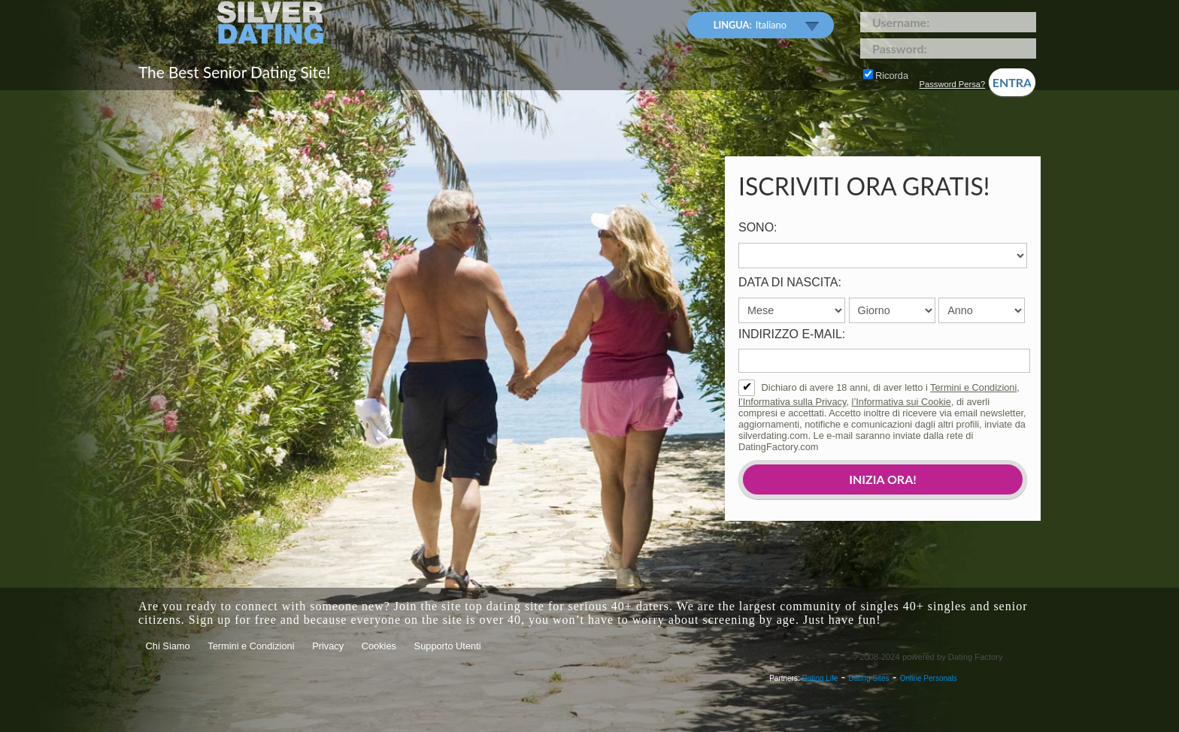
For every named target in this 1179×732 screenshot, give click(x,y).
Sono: (757, 227)
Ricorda (885, 75)
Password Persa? (953, 84)
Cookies (379, 646)
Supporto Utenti (447, 646)
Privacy (328, 646)
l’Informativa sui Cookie (901, 401)
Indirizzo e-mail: (791, 334)
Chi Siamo (168, 646)
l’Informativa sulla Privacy (792, 401)
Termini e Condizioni (973, 387)
